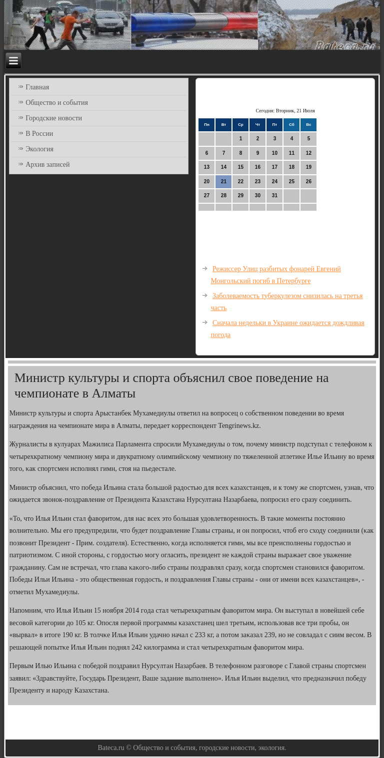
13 (207, 167)
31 (275, 195)
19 (309, 167)
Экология (40, 149)
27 (207, 195)
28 (223, 195)
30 (257, 195)
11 (291, 153)
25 (291, 181)
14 (223, 167)
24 (275, 181)
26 (309, 181)
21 (223, 181)
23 (257, 181)
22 (241, 181)
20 (207, 181)
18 (291, 167)
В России (39, 133)
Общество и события (57, 102)
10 (275, 153)
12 (309, 153)
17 (275, 167)
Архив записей (48, 164)
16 (257, 167)
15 (241, 167)
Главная (37, 87)
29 (241, 195)
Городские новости (54, 118)
